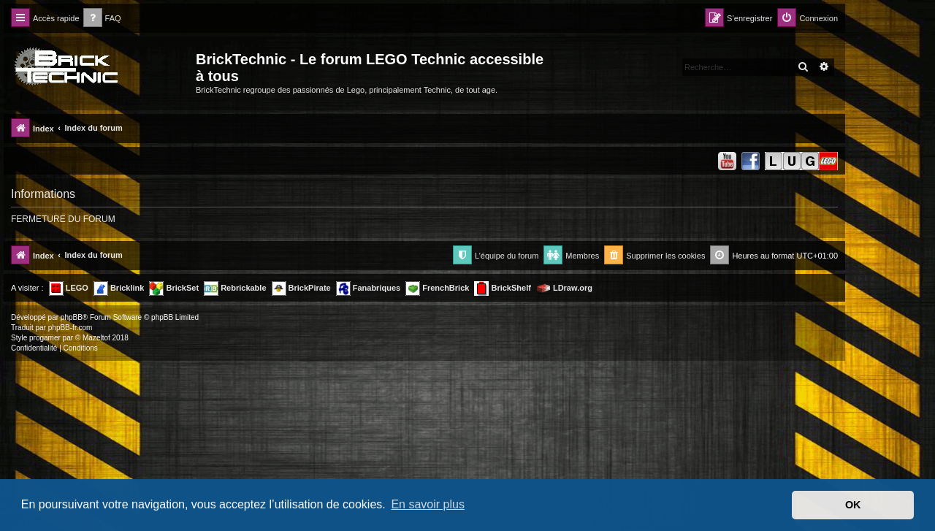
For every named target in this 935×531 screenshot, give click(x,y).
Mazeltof (96, 338)
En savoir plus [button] (428, 504)
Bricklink (119, 288)
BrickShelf (502, 288)
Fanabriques (368, 288)
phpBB (72, 317)
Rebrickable (235, 288)
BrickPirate (301, 288)
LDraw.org (564, 288)
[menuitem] (102, 18)
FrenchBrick (437, 288)
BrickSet (174, 288)
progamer (45, 338)
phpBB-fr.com (70, 328)
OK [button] (853, 505)
